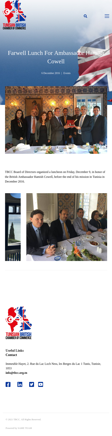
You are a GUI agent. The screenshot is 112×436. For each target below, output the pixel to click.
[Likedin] (20, 384)
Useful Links (15, 350)
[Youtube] (42, 384)
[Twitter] (31, 384)
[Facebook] (8, 384)
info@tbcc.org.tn (16, 373)
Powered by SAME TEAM (19, 428)
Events (66, 73)
